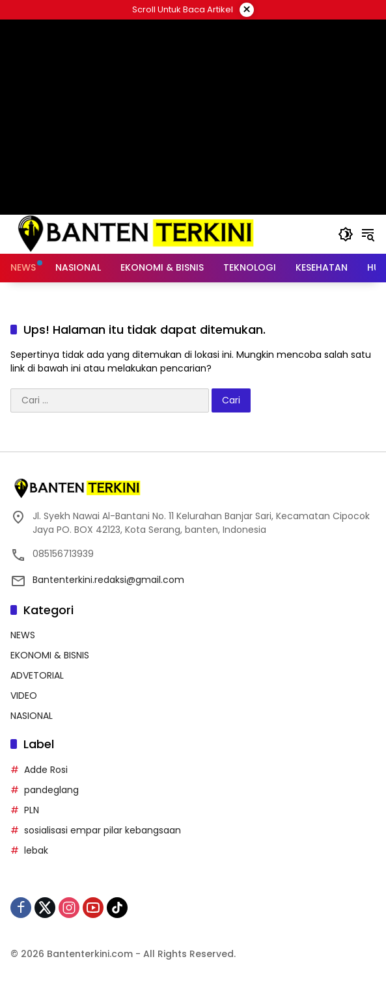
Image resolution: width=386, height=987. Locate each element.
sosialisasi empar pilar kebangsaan (102, 830)
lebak (36, 850)
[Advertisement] (193, 117)
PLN (31, 810)
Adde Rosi (46, 769)
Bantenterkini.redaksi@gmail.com (108, 579)
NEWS (22, 635)
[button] (345, 234)
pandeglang (51, 789)
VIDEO (23, 695)
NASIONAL (31, 715)
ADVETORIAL (37, 675)
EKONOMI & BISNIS (49, 655)
